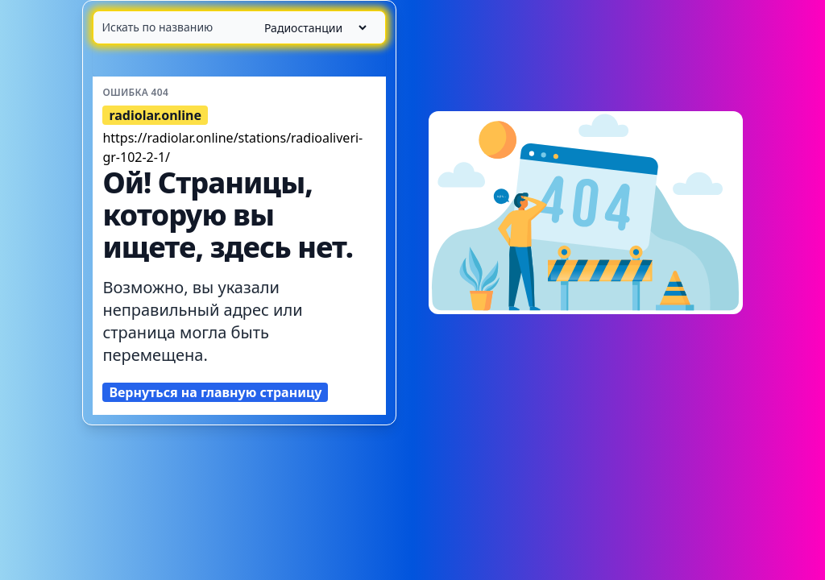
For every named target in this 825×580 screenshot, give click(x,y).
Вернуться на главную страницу (215, 392)
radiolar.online (155, 115)
